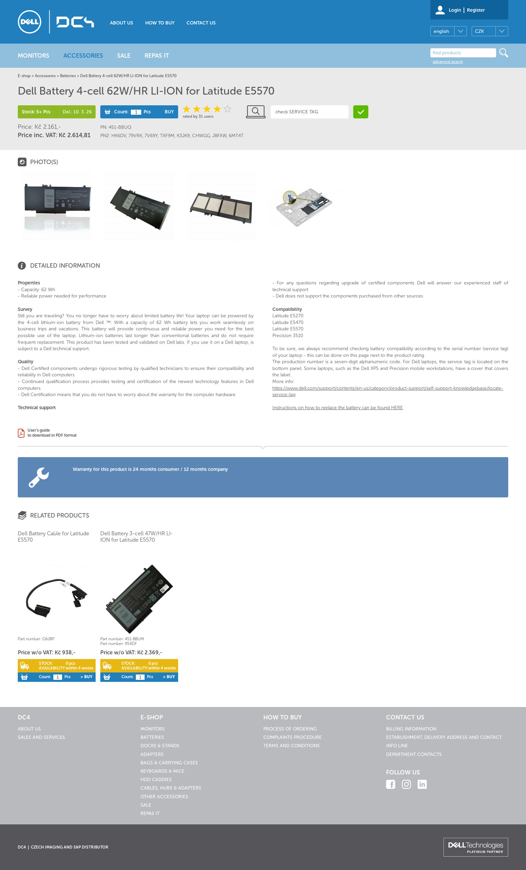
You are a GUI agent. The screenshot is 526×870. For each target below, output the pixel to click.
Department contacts (414, 754)
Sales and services (41, 737)
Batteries (68, 75)
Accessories (45, 75)
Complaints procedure (292, 737)
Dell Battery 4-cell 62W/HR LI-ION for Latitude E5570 (128, 75)
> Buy (86, 676)
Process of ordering (290, 729)
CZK (479, 31)
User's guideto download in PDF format (52, 433)
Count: (121, 112)
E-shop (24, 75)
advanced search (448, 61)
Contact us (201, 23)
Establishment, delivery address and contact (444, 737)
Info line (397, 746)
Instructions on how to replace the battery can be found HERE (337, 408)
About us (121, 23)
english (441, 31)
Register (476, 10)
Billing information (411, 729)
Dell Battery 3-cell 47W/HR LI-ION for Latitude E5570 (136, 536)
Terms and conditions (291, 746)
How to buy (159, 23)
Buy (169, 112)
